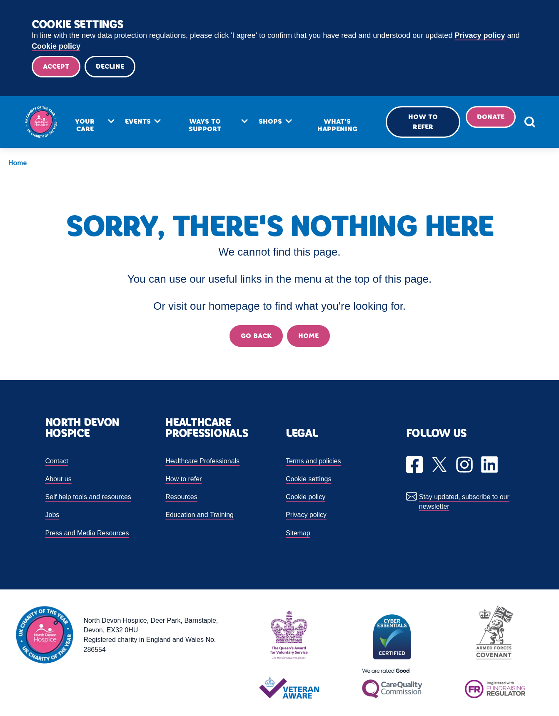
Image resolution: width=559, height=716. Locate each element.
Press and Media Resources (87, 533)
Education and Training (199, 514)
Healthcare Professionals (202, 461)
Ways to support (205, 125)
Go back (256, 336)
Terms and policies (313, 461)
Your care (85, 125)
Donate (490, 117)
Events (138, 121)
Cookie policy (56, 46)
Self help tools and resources (88, 496)
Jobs (52, 514)
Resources (181, 496)
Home (17, 163)
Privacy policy (479, 35)
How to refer (423, 122)
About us (58, 478)
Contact (56, 461)
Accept (56, 66)
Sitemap (298, 533)
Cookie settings (308, 478)
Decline (110, 66)
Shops (270, 121)
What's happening (337, 125)
